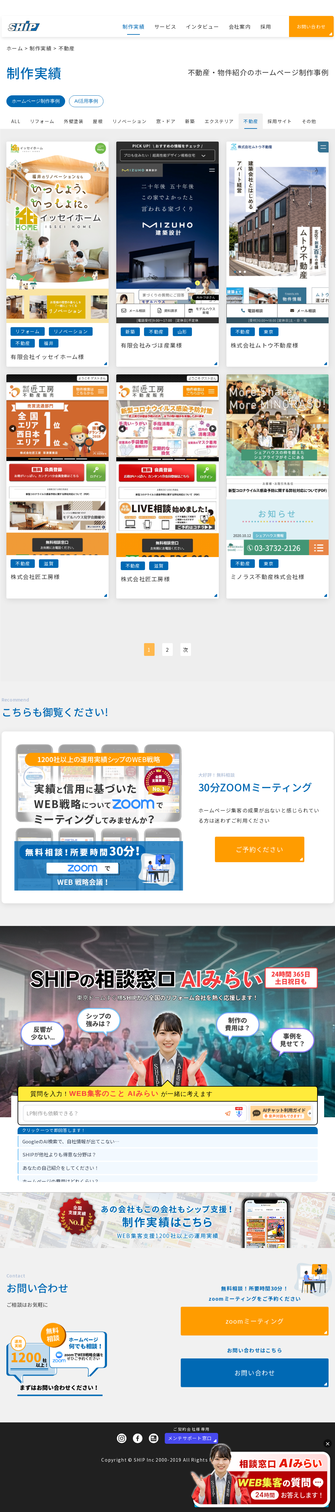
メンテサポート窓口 (190, 1438)
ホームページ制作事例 (36, 101)
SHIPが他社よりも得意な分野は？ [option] (59, 1154)
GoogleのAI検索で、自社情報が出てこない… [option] (70, 1141)
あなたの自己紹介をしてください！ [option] (60, 1167)
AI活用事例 (86, 101)
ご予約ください (259, 849)
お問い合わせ (311, 26)
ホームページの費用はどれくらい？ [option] (60, 1181)
